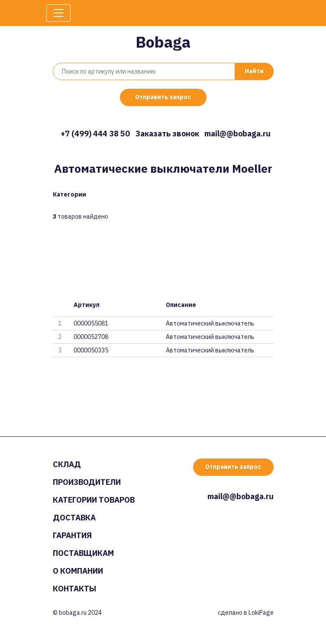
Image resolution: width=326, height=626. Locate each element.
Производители (87, 482)
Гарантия (72, 535)
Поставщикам (83, 553)
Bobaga (163, 42)
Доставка (74, 518)
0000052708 (91, 337)
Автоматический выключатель (210, 323)
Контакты (74, 589)
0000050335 (91, 350)
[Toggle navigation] (58, 13)
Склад (67, 464)
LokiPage (261, 612)
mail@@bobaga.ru (237, 134)
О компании (78, 571)
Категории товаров (94, 500)
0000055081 (91, 323)
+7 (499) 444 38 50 (95, 134)
